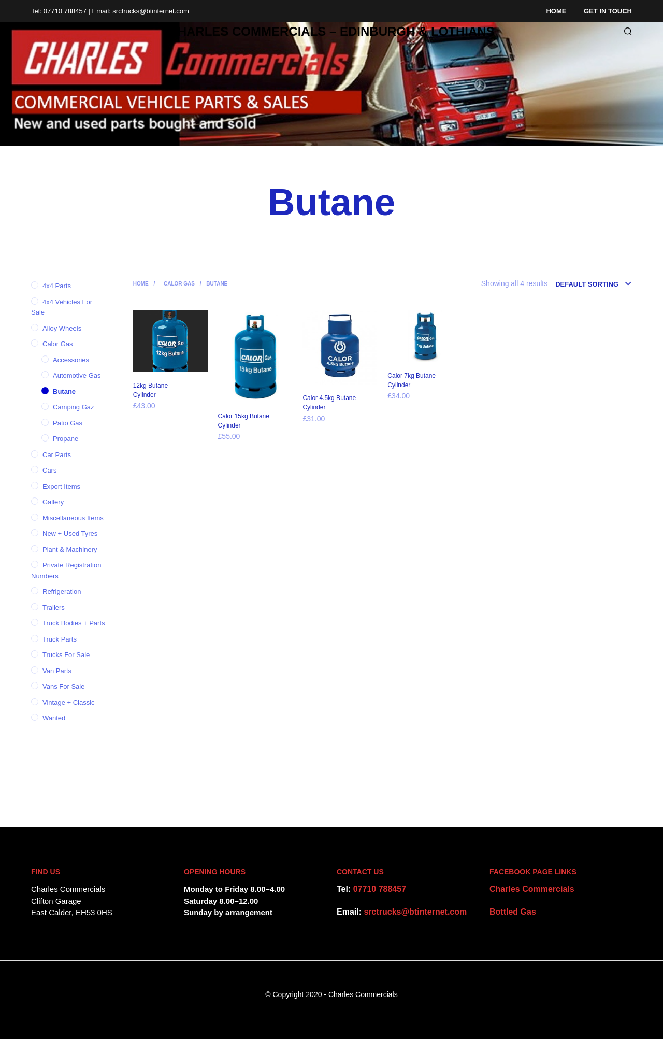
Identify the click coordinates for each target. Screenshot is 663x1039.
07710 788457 (379, 889)
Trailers (53, 607)
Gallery (53, 502)
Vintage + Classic (68, 702)
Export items (61, 486)
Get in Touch (608, 11)
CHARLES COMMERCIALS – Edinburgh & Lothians (331, 31)
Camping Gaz (73, 407)
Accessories (71, 360)
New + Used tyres (69, 533)
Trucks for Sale (66, 655)
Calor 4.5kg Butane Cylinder (329, 402)
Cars (49, 470)
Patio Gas (67, 423)
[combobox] (593, 284)
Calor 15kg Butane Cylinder (243, 420)
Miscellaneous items (73, 518)
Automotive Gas (77, 375)
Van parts (56, 671)
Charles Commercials (531, 889)
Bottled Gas (512, 911)
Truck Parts (59, 639)
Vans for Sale (63, 686)
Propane (65, 439)
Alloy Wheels (61, 328)
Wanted (53, 718)
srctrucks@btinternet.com (415, 911)
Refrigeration (61, 591)
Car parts (56, 455)
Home (556, 11)
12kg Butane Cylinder (150, 390)
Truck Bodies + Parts (73, 623)
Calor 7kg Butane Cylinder (411, 380)
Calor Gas (57, 344)
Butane (64, 391)
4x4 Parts (56, 286)
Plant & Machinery (69, 549)
